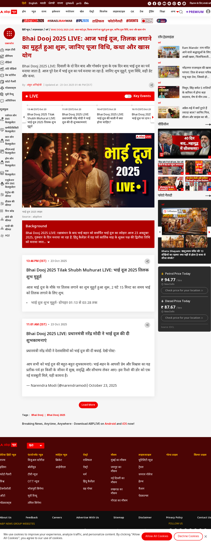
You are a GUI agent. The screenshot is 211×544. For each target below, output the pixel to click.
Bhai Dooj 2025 (56, 415)
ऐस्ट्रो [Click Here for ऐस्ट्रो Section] (85, 455)
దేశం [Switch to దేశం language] (86, 3)
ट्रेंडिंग (151, 11)
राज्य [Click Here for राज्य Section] (2, 460)
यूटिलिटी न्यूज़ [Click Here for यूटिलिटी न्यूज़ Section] (146, 460)
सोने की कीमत (6, 219)
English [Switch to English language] (33, 3)
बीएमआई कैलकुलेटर (7, 151)
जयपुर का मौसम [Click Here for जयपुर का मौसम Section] (116, 469)
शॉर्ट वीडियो (8, 69)
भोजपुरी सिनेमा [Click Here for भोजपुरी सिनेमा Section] (35, 489)
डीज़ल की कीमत (7, 203)
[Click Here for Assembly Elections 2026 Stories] (33, 20)
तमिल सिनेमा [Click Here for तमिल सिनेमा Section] (34, 503)
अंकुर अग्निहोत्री (34, 85)
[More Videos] (208, 124)
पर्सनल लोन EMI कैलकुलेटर (8, 119)
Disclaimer (145, 518)
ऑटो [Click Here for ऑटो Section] (2, 496)
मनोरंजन (70, 11)
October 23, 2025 (103, 386)
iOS (124, 424)
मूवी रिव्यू (7, 94)
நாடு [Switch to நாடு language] (78, 3)
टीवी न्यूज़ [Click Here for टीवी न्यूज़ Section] (33, 474)
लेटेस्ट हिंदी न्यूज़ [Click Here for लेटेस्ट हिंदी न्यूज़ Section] (8, 455)
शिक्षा (162, 11)
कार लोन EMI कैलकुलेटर (7, 141)
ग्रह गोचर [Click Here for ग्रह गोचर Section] (87, 489)
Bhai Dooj (37, 415)
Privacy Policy (174, 518)
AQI (5, 236)
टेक (141, 11)
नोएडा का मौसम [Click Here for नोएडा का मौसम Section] (119, 501)
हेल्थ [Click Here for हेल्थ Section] (141, 482)
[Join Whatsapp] (184, 3)
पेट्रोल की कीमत (7, 194)
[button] (9, 36)
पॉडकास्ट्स (8, 88)
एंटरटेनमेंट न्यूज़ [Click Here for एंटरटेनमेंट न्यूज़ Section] (35, 455)
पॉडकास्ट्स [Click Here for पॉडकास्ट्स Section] (5, 503)
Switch (128, 96)
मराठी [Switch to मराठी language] (43, 3)
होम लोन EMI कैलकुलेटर (7, 162)
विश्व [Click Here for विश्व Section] (2, 482)
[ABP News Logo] (9, 12)
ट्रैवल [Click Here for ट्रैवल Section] (141, 467)
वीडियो (6, 63)
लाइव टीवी (7, 50)
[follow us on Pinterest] (174, 3)
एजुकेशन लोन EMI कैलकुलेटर (7, 184)
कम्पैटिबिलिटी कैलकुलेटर (9, 129)
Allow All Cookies (156, 536)
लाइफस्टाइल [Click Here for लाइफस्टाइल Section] (145, 455)
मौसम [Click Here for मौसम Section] (113, 455)
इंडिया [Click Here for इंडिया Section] (3, 467)
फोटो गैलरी (8, 82)
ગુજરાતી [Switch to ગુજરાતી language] (70, 3)
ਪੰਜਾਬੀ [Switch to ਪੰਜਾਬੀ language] (51, 3)
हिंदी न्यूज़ (26, 29)
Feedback (32, 518)
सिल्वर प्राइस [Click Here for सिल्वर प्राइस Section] (200, 455)
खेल (82, 11)
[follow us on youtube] (164, 3)
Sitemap (118, 518)
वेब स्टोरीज (8, 75)
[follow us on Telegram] (179, 3)
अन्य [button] (175, 11)
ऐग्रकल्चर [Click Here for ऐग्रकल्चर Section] (143, 496)
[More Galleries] (208, 195)
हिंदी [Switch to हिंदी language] (24, 3)
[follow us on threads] (159, 3)
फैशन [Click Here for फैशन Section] (141, 489)
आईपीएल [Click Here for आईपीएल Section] (60, 467)
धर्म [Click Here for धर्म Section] (85, 474)
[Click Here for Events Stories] (132, 20)
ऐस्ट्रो (91, 11)
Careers (57, 518)
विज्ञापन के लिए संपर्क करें (200, 3)
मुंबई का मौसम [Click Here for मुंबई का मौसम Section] (118, 460)
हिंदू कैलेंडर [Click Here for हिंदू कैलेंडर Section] (89, 482)
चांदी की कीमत (6, 228)
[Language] (35, 446)
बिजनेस (103, 11)
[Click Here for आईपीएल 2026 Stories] (82, 20)
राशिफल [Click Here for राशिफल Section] (87, 460)
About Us (5, 518)
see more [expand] (48, 242)
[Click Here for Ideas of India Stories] (147, 21)
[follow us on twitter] (149, 3)
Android (110, 424)
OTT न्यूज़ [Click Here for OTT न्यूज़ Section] (33, 482)
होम (24, 11)
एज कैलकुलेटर (7, 172)
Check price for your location (184, 290)
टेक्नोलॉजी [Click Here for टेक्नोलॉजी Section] (5, 489)
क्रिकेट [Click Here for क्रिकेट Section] (58, 460)
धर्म (47, 29)
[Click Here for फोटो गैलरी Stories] (115, 20)
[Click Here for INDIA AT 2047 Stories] (161, 21)
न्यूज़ (33, 11)
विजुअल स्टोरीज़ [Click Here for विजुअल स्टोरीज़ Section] (36, 460)
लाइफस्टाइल (119, 11)
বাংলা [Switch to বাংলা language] (60, 3)
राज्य (44, 11)
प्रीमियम (6, 56)
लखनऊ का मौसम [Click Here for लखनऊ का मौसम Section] (117, 491)
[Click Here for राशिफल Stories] (98, 20)
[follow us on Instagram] (169, 3)
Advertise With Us (87, 518)
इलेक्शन (56, 11)
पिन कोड (7, 211)
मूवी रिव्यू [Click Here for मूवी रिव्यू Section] (32, 496)
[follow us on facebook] (154, 3)
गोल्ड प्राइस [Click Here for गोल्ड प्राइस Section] (172, 455)
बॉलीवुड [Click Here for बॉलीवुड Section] (32, 467)
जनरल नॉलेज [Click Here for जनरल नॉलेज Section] (146, 474)
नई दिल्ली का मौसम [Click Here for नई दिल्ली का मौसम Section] (117, 480)
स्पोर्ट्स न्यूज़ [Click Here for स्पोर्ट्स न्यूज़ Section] (61, 455)
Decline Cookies (188, 536)
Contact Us (204, 518)
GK (132, 11)
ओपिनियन (8, 101)
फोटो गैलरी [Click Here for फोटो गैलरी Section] (5, 474)
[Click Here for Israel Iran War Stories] (60, 21)
